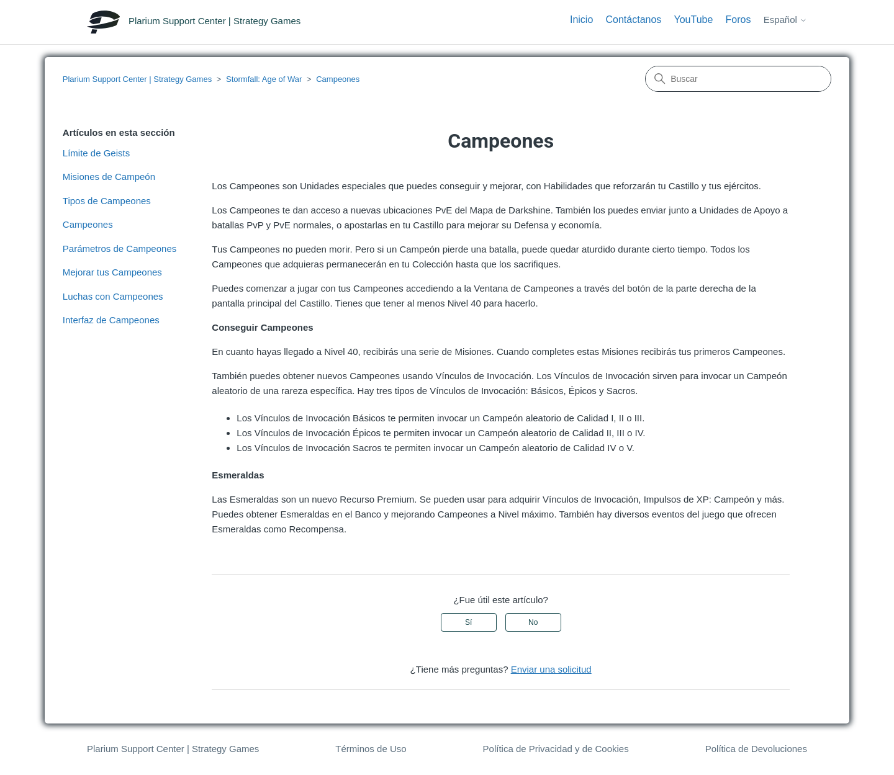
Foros (738, 19)
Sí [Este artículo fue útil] (468, 622)
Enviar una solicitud (551, 669)
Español (785, 19)
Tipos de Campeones (107, 200)
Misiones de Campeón (109, 176)
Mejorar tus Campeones (112, 272)
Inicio (581, 19)
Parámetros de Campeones (119, 248)
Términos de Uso (370, 748)
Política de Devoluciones (756, 748)
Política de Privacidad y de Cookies (556, 748)
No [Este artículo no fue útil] (533, 622)
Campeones (337, 79)
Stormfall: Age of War (264, 79)
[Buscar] (738, 78)
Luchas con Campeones (113, 296)
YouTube (693, 19)
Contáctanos (633, 19)
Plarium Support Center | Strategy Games (137, 79)
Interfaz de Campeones (111, 320)
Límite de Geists (96, 153)
